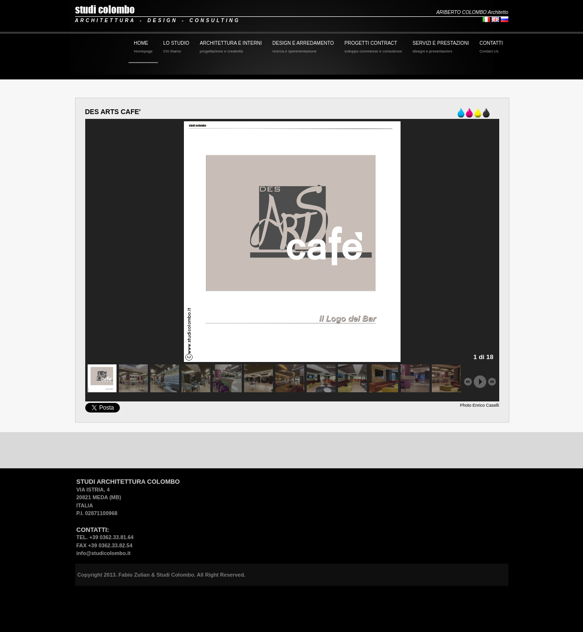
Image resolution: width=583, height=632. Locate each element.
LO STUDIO (176, 47)
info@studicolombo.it (104, 553)
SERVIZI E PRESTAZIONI (441, 47)
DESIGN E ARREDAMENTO (303, 47)
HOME (143, 47)
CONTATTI (491, 47)
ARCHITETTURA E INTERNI (231, 47)
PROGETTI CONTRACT (373, 47)
